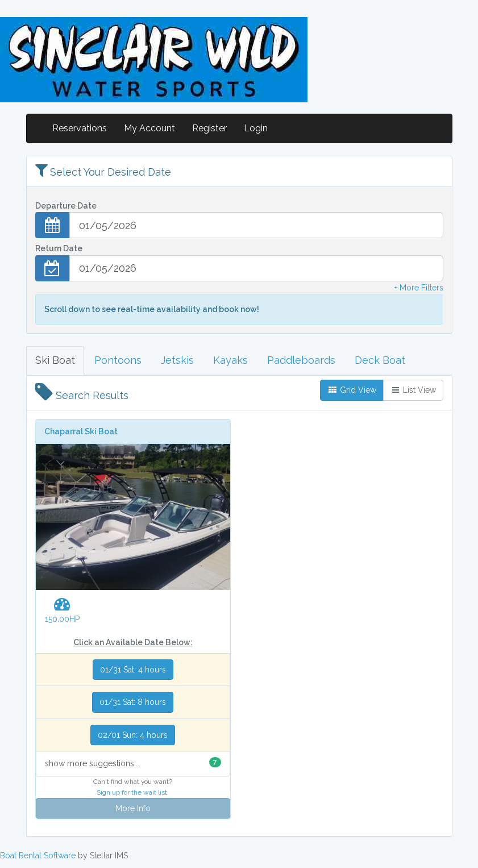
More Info (133, 808)
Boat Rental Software (38, 855)
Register (209, 128)
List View (413, 389)
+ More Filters (418, 287)
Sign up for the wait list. (133, 792)
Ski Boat (55, 360)
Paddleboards (301, 360)
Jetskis (177, 360)
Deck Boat (380, 360)
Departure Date (66, 205)
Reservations (79, 128)
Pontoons (118, 360)
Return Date (58, 248)
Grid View (351, 389)
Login (256, 128)
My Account (149, 128)
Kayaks (230, 360)
